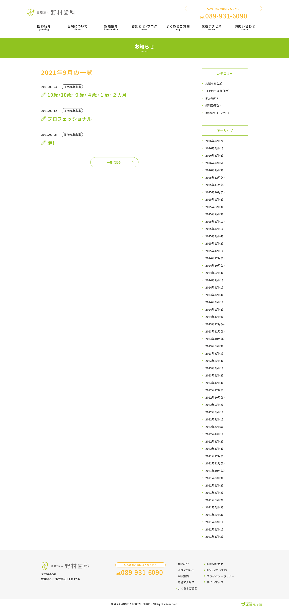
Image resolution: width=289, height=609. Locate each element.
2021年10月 (215, 470)
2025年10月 (215, 192)
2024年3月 (214, 302)
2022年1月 (214, 448)
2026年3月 (214, 155)
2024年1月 (214, 316)
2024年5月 (214, 287)
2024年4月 (214, 294)
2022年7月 (214, 419)
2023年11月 (215, 331)
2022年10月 (215, 397)
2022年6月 (214, 426)
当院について (185, 570)
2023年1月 (214, 382)
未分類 (211, 98)
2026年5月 (214, 140)
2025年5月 (214, 228)
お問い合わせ (213, 564)
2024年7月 (214, 280)
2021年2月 (214, 529)
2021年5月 (214, 507)
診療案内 (182, 576)
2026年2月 (214, 162)
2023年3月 (214, 368)
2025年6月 (215, 221)
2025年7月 (214, 214)
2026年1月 (214, 170)
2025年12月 (215, 177)
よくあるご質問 (186, 588)
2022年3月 (214, 441)
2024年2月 (214, 309)
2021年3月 (214, 521)
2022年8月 (214, 412)
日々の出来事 (217, 90)
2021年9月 (214, 477)
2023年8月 (214, 346)
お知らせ (214, 83)
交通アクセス (185, 582)
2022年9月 (214, 404)
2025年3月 (214, 236)
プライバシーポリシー (219, 576)
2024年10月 (215, 265)
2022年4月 (214, 434)
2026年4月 (214, 148)
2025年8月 (214, 206)
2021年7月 (214, 492)
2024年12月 (215, 258)
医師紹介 (182, 564)
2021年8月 (214, 485)
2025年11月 (215, 184)
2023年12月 (215, 324)
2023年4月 (214, 360)
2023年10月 (215, 338)
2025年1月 (214, 250)
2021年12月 (215, 456)
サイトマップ (213, 582)
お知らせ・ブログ (215, 570)
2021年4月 (214, 514)
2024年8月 (214, 272)
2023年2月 (214, 375)
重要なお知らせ (217, 112)
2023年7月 (214, 353)
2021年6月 (214, 500)
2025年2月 (214, 243)
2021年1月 (214, 536)
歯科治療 (213, 105)
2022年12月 (215, 390)
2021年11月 (215, 463)
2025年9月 (214, 199)
